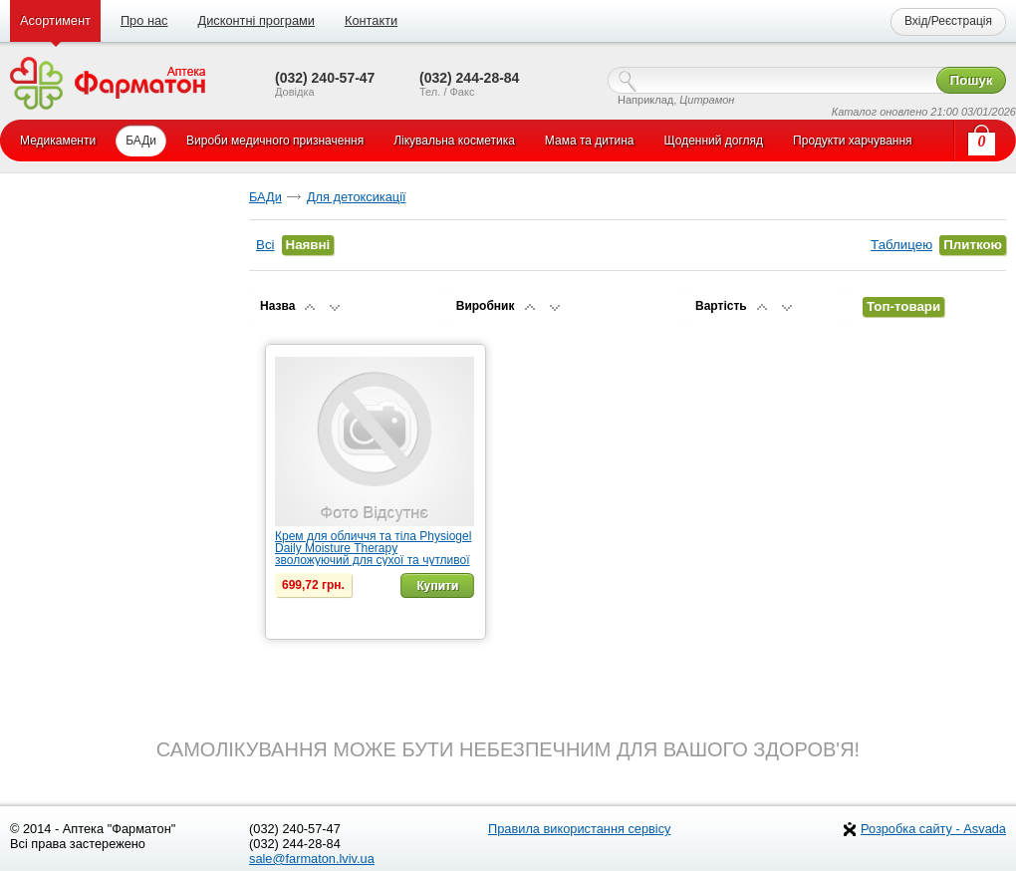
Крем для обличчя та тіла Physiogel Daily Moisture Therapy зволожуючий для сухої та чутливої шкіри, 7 (373, 554)
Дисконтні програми (255, 20)
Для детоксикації (356, 196)
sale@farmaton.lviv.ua (312, 858)
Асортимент (55, 20)
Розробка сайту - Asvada (933, 828)
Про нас (144, 20)
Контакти (371, 20)
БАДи (265, 196)
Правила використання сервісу (579, 828)
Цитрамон (706, 100)
